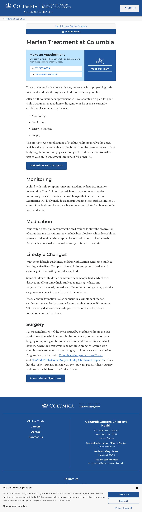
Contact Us (36, 437)
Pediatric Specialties (15, 19)
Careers (35, 426)
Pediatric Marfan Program (46, 165)
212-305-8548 (107, 455)
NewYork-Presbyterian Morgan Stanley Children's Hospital (68, 360)
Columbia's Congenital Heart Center (81, 355)
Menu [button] (132, 8)
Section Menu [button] (71, 31)
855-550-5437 (107, 446)
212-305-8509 (42, 68)
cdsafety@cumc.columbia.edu (107, 463)
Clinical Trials (35, 421)
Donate (35, 431)
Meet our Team (100, 68)
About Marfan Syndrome (45, 378)
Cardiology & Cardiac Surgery (71, 26)
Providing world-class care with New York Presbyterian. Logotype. (89, 407)
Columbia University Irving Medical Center (58, 405)
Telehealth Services (46, 74)
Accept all (124, 494)
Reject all (123, 501)
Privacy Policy (123, 508)
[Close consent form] (137, 488)
